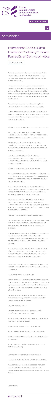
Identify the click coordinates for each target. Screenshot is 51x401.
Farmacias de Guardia (38, 21)
